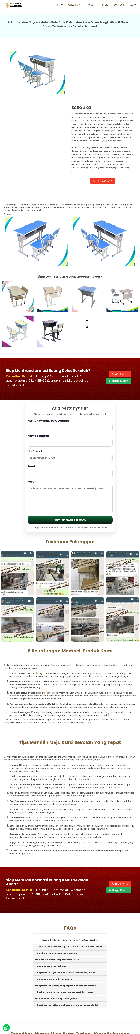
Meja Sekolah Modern (73, 1030)
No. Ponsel (70, 405)
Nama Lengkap (70, 390)
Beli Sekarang (103, 131)
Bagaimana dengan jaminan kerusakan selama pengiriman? (65, 923)
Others (104, 4)
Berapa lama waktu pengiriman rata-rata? (57, 910)
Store (132, 4)
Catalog (73, 4)
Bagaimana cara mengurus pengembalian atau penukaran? (65, 936)
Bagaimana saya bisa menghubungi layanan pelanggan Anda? (66, 955)
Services (119, 4)
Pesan (70, 447)
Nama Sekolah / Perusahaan (70, 375)
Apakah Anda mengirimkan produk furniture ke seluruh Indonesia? (68, 897)
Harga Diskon (118, 331)
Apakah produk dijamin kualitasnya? (54, 929)
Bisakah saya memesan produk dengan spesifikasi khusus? (64, 942)
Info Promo (120, 324)
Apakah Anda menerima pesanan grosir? (56, 948)
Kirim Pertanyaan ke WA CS (70, 470)
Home (59, 4)
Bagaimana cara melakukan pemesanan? (56, 903)
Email (70, 421)
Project (90, 4)
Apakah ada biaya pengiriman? (51, 916)
